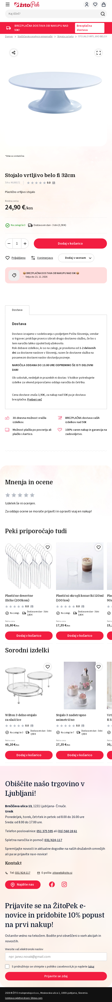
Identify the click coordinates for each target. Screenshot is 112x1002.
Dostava (17, 310)
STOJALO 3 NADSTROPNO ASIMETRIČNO (71, 717)
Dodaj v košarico (70, 243)
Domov (9, 36)
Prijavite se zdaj (56, 976)
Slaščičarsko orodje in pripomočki (35, 36)
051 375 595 (45, 831)
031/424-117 (53, 840)
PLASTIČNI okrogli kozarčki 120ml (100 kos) (80, 598)
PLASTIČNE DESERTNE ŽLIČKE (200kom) (19, 598)
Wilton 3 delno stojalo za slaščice (21, 717)
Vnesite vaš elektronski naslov (24, 949)
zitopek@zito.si (62, 873)
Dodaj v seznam (79, 258)
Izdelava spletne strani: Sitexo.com (23, 998)
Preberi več (34, 399)
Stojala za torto (65, 36)
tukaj (91, 966)
